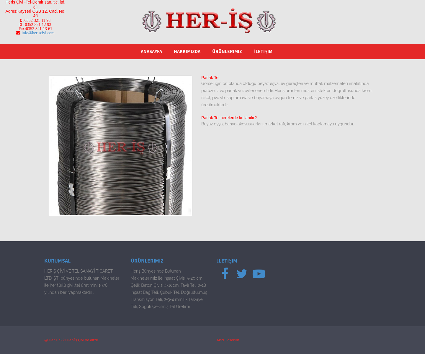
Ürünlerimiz (227, 51)
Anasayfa (151, 51)
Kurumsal (57, 261)
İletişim (263, 51)
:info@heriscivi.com (37, 33)
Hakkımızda (187, 51)
